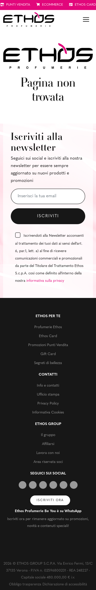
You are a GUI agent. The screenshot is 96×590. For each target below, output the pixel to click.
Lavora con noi (48, 453)
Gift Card (48, 354)
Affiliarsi (48, 444)
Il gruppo (48, 435)
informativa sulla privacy (45, 281)
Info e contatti (48, 386)
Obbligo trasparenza (25, 584)
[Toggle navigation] (86, 19)
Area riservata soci (48, 462)
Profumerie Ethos (48, 327)
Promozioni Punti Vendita (48, 345)
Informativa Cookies (48, 413)
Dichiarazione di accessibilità (64, 584)
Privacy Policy (48, 404)
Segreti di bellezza (48, 363)
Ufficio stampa (48, 395)
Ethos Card (48, 336)
